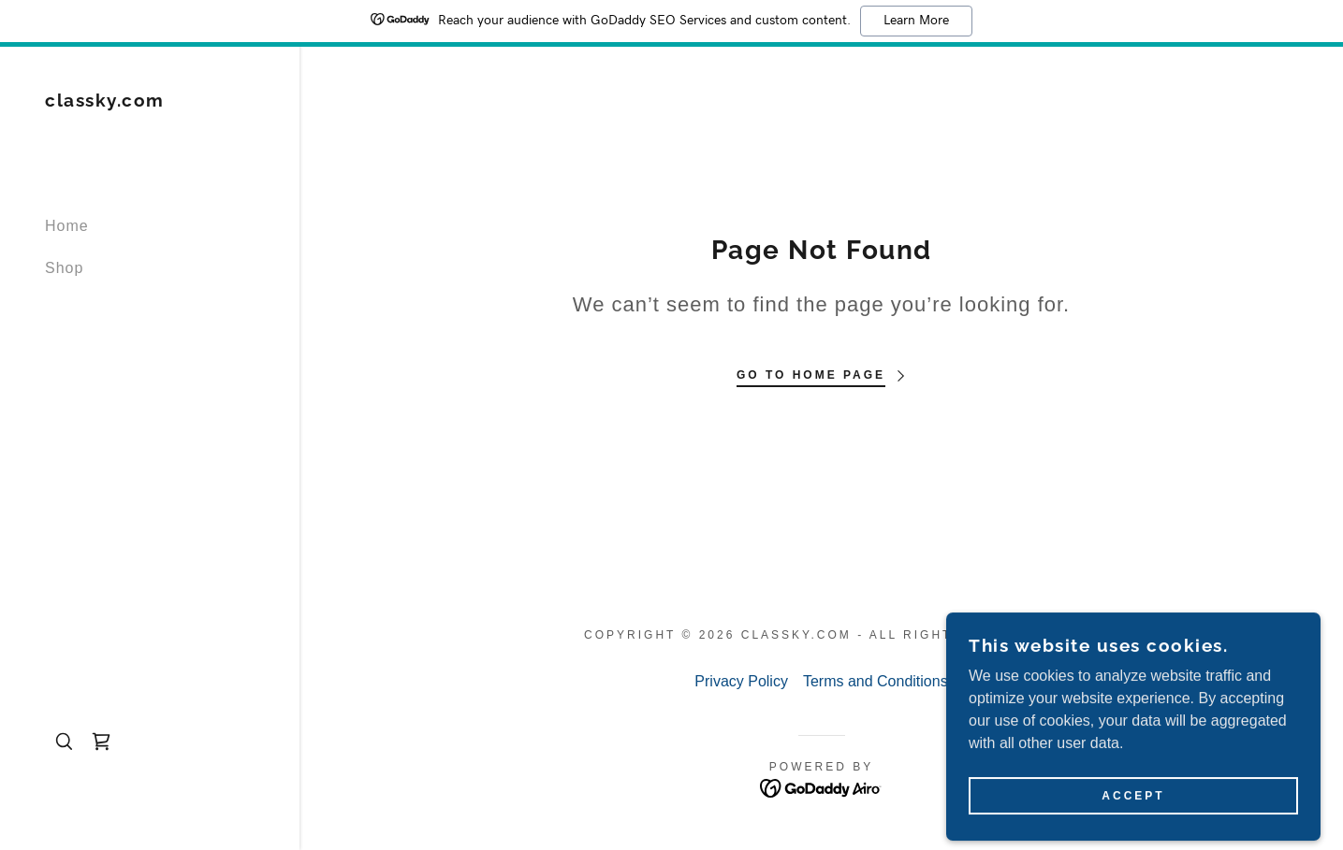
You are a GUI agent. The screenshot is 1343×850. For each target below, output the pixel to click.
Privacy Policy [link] (741, 681)
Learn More (916, 20)
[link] (105, 101)
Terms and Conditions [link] (875, 681)
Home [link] (67, 226)
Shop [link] (64, 268)
